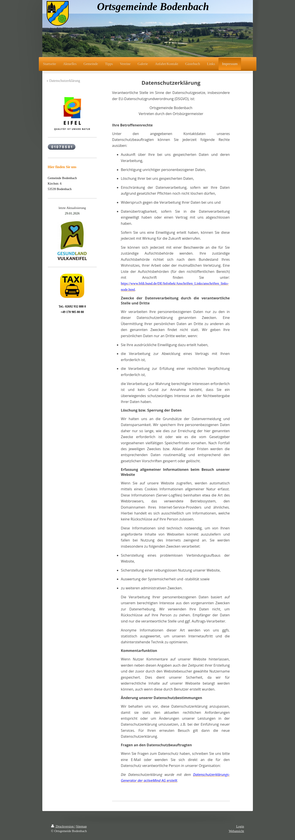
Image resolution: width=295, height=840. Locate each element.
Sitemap (81, 826)
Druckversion (63, 826)
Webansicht (236, 831)
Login (240, 826)
